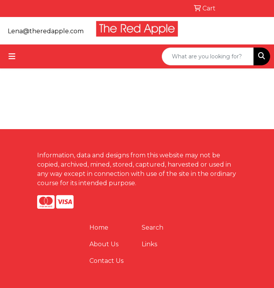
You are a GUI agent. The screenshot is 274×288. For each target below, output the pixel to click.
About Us (103, 244)
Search (152, 227)
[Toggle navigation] (12, 56)
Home (98, 227)
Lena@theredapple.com (46, 31)
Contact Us (106, 260)
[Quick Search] (208, 56)
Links (149, 244)
